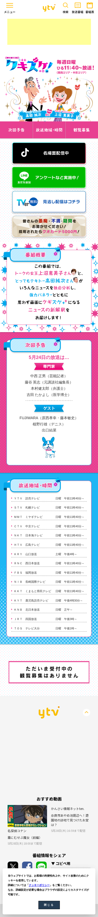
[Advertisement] (49, 32)
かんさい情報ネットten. (67, 808)
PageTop (86, 712)
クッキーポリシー (39, 885)
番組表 (89, 7)
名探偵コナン (17, 830)
